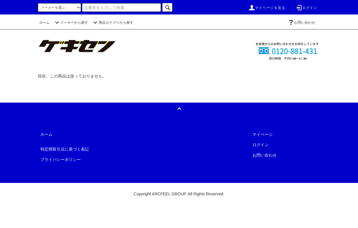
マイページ (262, 134)
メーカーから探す (70, 23)
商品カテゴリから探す (112, 23)
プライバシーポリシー (60, 159)
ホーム (44, 23)
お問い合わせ (301, 23)
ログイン (306, 8)
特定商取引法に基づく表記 (64, 149)
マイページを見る (267, 8)
